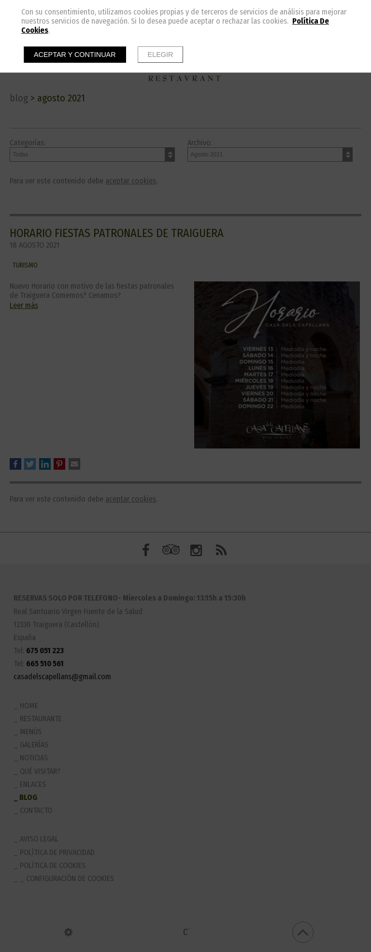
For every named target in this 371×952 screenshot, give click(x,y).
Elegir (160, 54)
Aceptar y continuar (75, 54)
